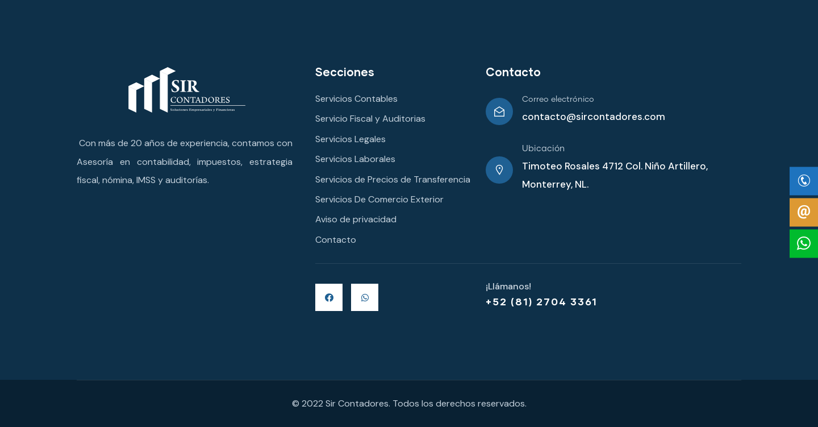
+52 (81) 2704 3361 (542, 301)
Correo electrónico (558, 99)
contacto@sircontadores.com (593, 116)
